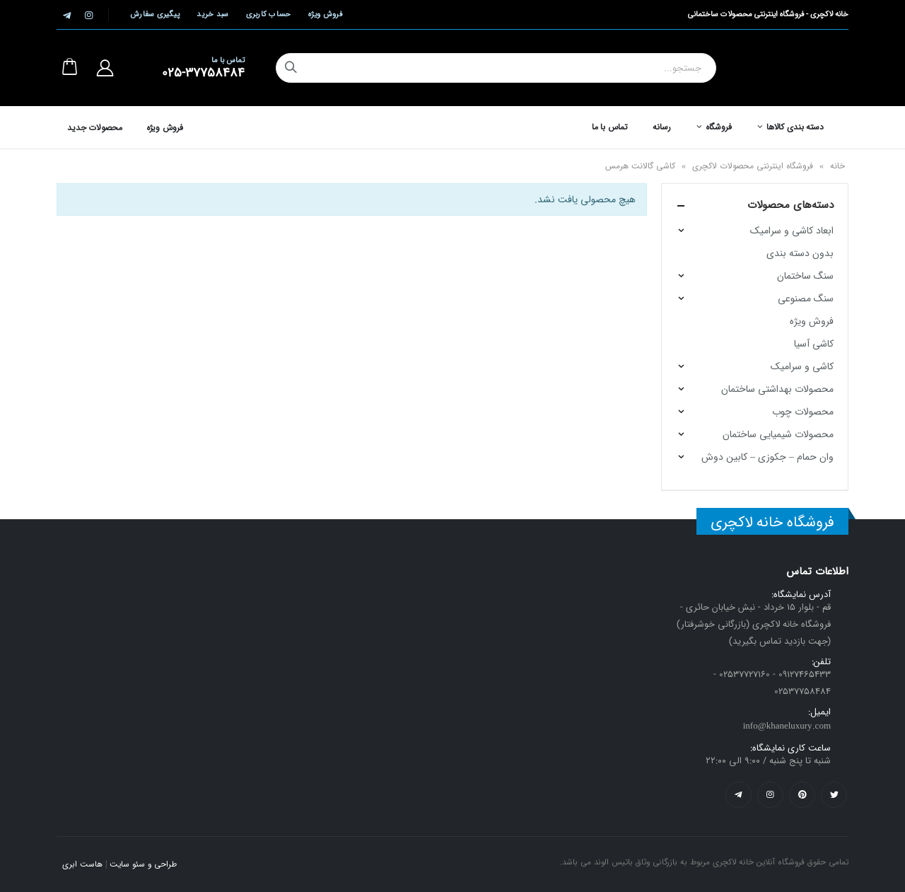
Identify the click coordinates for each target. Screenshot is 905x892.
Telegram (738, 795)
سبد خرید (212, 14)
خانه (837, 166)
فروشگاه (719, 127)
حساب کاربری (268, 14)
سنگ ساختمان (805, 276)
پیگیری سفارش (155, 14)
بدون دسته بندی (800, 253)
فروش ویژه (325, 14)
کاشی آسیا (814, 344)
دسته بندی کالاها (795, 127)
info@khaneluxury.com (787, 726)
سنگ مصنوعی (806, 298)
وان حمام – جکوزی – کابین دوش (767, 457)
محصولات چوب (803, 411)
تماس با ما (610, 127)
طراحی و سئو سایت (143, 864)
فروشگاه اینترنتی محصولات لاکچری (752, 166)
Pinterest (802, 795)
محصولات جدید (94, 128)
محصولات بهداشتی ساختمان (777, 389)
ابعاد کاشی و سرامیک (792, 230)
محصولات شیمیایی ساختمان (778, 434)
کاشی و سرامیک (802, 366)
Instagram (770, 795)
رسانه (661, 127)
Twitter (834, 795)
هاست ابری (82, 864)
